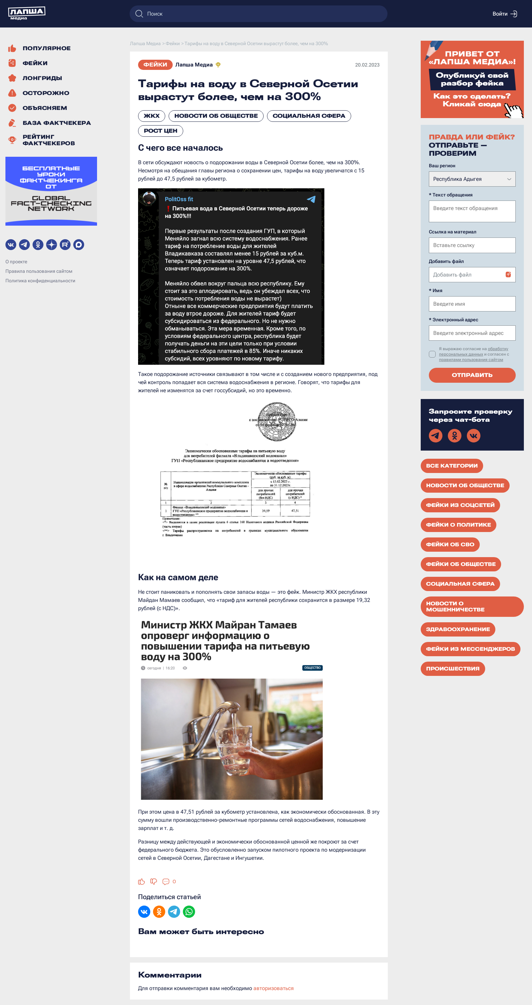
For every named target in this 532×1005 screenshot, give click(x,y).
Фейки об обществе (461, 564)
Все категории (452, 465)
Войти (505, 14)
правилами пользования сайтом (471, 359)
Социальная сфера (309, 116)
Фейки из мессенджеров (470, 648)
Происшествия (453, 668)
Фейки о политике (458, 524)
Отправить (472, 374)
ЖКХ (151, 116)
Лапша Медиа (194, 64)
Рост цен (160, 131)
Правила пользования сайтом (38, 271)
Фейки (155, 64)
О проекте (16, 261)
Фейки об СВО (450, 544)
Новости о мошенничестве (455, 606)
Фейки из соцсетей (460, 504)
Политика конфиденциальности (40, 280)
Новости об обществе (216, 116)
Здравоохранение (458, 629)
